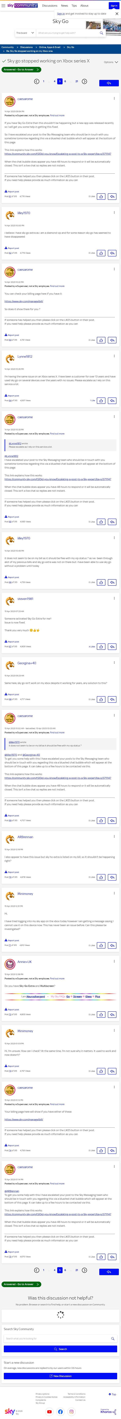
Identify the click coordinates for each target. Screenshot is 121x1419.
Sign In (114, 5)
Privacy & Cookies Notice (46, 1397)
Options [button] (108, 62)
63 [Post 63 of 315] (10, 340)
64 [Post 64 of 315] (10, 400)
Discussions (49, 5)
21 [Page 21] (77, 81)
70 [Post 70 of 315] (10, 877)
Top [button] (114, 1394)
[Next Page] (84, 81)
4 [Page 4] (54, 81)
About (84, 5)
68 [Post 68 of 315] (10, 699)
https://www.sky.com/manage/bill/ (24, 301)
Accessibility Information (74, 1397)
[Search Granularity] (25, 33)
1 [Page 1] (43, 81)
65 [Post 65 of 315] (10, 521)
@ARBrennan (12, 1191)
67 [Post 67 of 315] (10, 646)
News (64, 5)
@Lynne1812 (15, 443)
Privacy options (42, 1394)
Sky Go (60, 21)
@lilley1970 (14, 742)
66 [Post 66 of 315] (10, 582)
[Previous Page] (37, 81)
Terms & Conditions (76, 1394)
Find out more (57, 115)
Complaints (41, 1400)
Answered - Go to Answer (21, 69)
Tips (74, 5)
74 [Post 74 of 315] (10, 1150)
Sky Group (40, 1403)
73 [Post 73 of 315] (10, 1071)
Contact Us (80, 1400)
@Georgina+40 (31, 754)
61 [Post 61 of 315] (10, 196)
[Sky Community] (22, 5)
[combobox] (67, 33)
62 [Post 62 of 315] (10, 253)
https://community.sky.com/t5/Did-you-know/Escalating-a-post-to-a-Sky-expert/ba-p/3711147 (58, 153)
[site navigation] (3, 6)
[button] (114, 98)
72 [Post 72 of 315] (10, 1014)
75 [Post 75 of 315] (10, 1257)
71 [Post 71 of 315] (10, 945)
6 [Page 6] (65, 81)
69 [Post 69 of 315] (10, 820)
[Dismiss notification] (117, 13)
